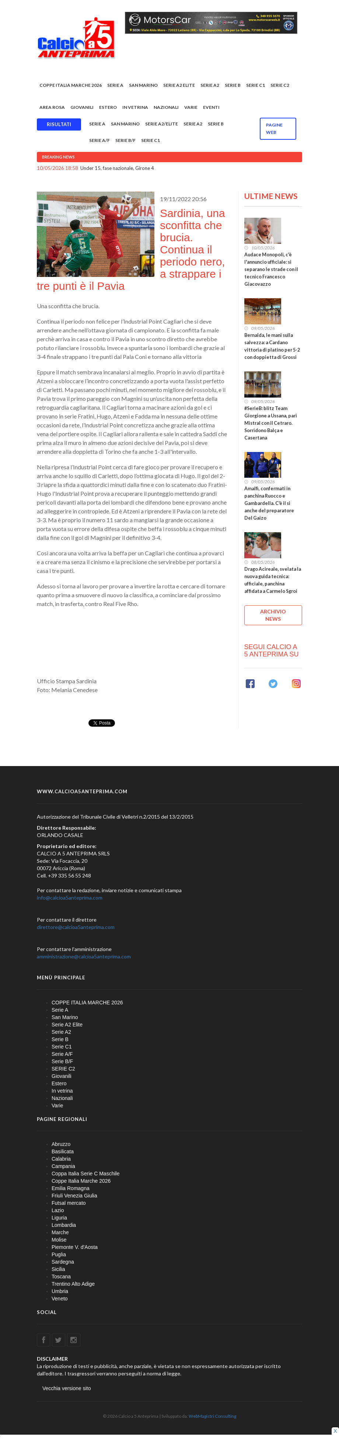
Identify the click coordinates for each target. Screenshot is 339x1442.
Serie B (233, 85)
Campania (63, 1166)
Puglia (59, 1254)
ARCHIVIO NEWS (273, 615)
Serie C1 (255, 85)
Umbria (60, 1291)
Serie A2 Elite (179, 85)
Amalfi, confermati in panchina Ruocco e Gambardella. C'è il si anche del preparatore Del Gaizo (269, 503)
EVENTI (211, 107)
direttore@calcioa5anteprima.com (76, 927)
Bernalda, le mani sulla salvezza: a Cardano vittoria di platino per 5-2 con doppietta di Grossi (272, 346)
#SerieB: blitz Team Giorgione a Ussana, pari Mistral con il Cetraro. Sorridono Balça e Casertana (270, 423)
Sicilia (58, 1269)
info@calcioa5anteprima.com (69, 897)
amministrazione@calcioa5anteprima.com (84, 956)
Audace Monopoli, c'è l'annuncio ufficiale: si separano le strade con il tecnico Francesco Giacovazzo (271, 269)
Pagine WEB (274, 128)
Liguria (59, 1218)
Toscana (61, 1276)
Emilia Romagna (71, 1188)
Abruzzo (61, 1144)
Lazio (58, 1210)
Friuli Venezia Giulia (74, 1196)
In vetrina (135, 107)
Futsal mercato (69, 1203)
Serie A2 (209, 85)
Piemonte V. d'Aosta (75, 1247)
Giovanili (82, 107)
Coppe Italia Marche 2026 (81, 1181)
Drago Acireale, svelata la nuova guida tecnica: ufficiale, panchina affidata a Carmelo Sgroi (272, 580)
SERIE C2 (279, 85)
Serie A (115, 85)
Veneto (60, 1299)
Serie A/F (99, 140)
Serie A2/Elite (161, 124)
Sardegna (63, 1262)
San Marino (143, 85)
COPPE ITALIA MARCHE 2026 (70, 85)
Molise (59, 1240)
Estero (108, 107)
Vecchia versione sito (66, 1388)
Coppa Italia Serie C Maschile (85, 1173)
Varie (191, 107)
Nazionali (166, 107)
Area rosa (52, 107)
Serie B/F (125, 140)
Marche (60, 1232)
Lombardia (64, 1225)
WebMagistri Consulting (212, 1416)
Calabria (61, 1159)
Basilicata (63, 1151)
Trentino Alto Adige (73, 1284)
